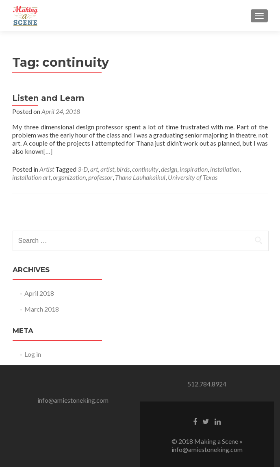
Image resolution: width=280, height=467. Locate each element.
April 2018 (39, 293)
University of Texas (192, 177)
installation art (31, 177)
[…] (47, 151)
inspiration (194, 169)
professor (100, 177)
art (94, 169)
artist (107, 169)
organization (69, 177)
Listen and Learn (48, 98)
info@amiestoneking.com (73, 400)
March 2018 (41, 309)
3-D (83, 169)
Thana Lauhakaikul (140, 177)
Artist (46, 169)
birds (123, 169)
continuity (145, 169)
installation (224, 169)
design (169, 169)
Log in (32, 354)
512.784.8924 (206, 384)
